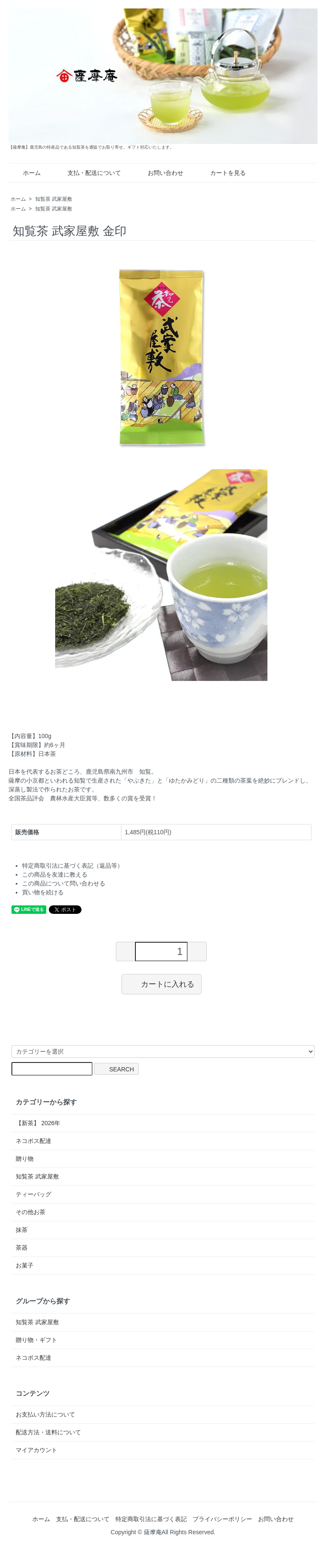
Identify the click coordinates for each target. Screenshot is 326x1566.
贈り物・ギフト (36, 1339)
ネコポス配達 (33, 1140)
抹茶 (22, 1229)
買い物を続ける (43, 892)
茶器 (22, 1247)
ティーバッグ (33, 1194)
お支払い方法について (45, 1414)
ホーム (26, 172)
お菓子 (25, 1265)
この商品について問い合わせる (63, 883)
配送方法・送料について (48, 1432)
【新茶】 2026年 (38, 1123)
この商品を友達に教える (54, 874)
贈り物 (25, 1158)
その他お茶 (30, 1212)
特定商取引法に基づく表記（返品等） (72, 865)
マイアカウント (36, 1450)
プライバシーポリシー (222, 1519)
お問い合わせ (159, 172)
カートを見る (222, 172)
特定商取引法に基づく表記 (151, 1519)
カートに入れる (161, 984)
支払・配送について (88, 172)
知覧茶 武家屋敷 (53, 199)
